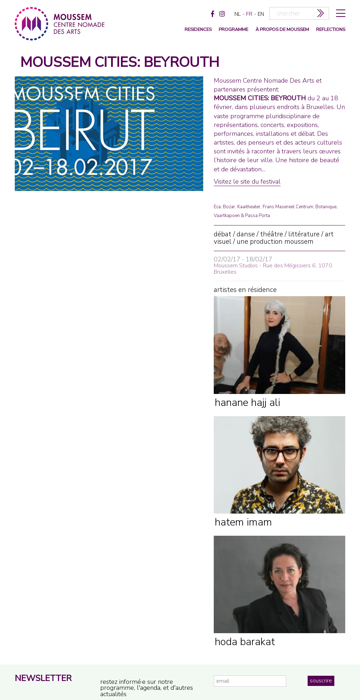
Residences (198, 30)
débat (222, 234)
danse (246, 234)
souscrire (321, 681)
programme (233, 30)
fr (249, 14)
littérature (304, 234)
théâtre (271, 234)
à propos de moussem (282, 30)
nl (237, 14)
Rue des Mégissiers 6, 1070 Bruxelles (273, 269)
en (261, 14)
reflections (330, 30)
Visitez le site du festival (247, 181)
